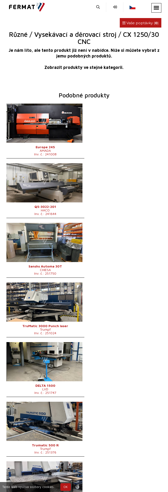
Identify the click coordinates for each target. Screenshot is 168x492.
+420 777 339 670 (91, 475)
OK (65, 487)
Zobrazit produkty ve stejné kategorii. (84, 67)
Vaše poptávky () (140, 23)
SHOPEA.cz (42, 469)
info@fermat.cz (127, 475)
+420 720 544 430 (52, 475)
